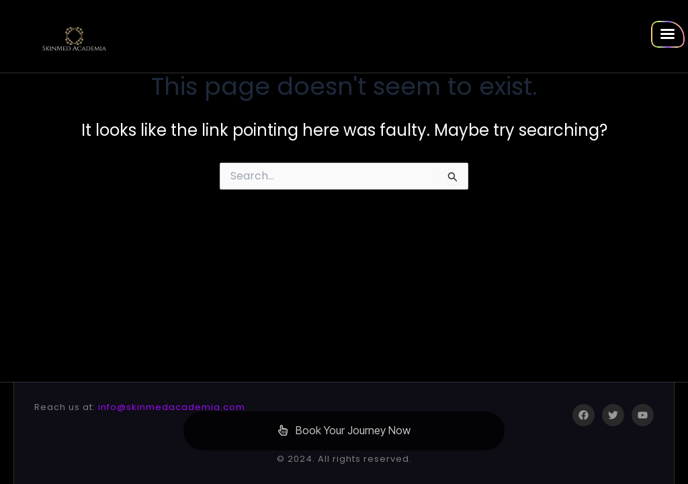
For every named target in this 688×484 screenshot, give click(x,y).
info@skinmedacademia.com (171, 407)
